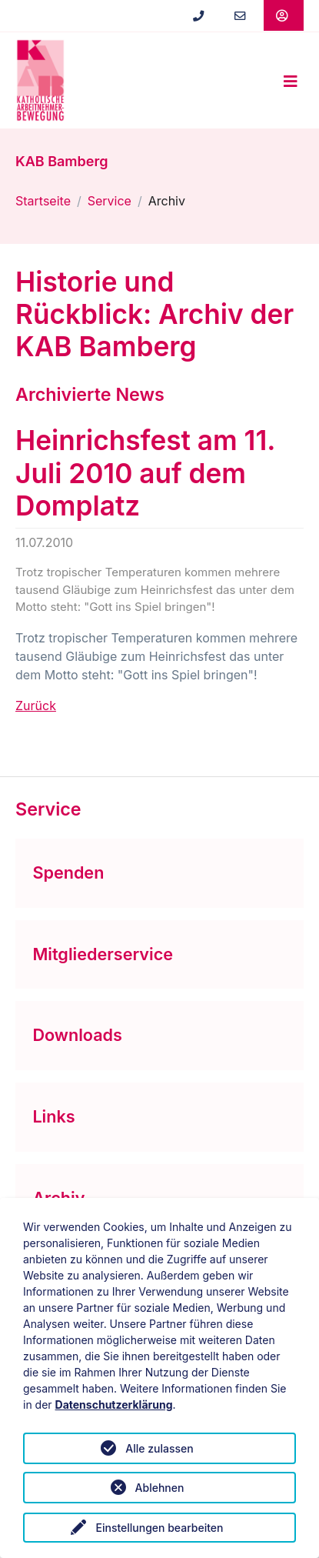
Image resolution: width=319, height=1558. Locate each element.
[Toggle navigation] (290, 81)
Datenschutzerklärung (114, 1404)
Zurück (35, 705)
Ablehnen (159, 1487)
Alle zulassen (159, 1448)
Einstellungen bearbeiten (159, 1527)
